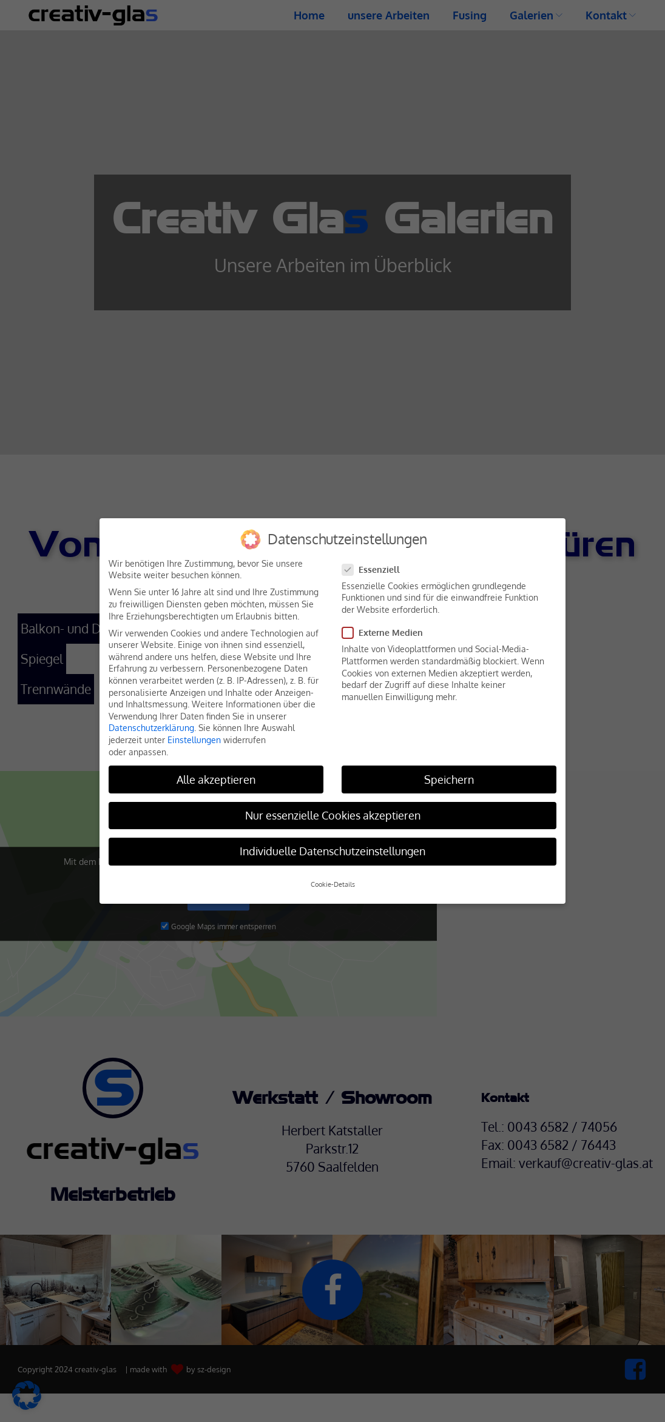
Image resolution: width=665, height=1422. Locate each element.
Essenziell (375, 569)
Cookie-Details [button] (333, 884)
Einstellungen (194, 740)
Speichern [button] (449, 779)
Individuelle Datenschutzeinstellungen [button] (332, 851)
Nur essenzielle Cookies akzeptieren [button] (332, 815)
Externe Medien (386, 632)
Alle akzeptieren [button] (216, 779)
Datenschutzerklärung (151, 728)
